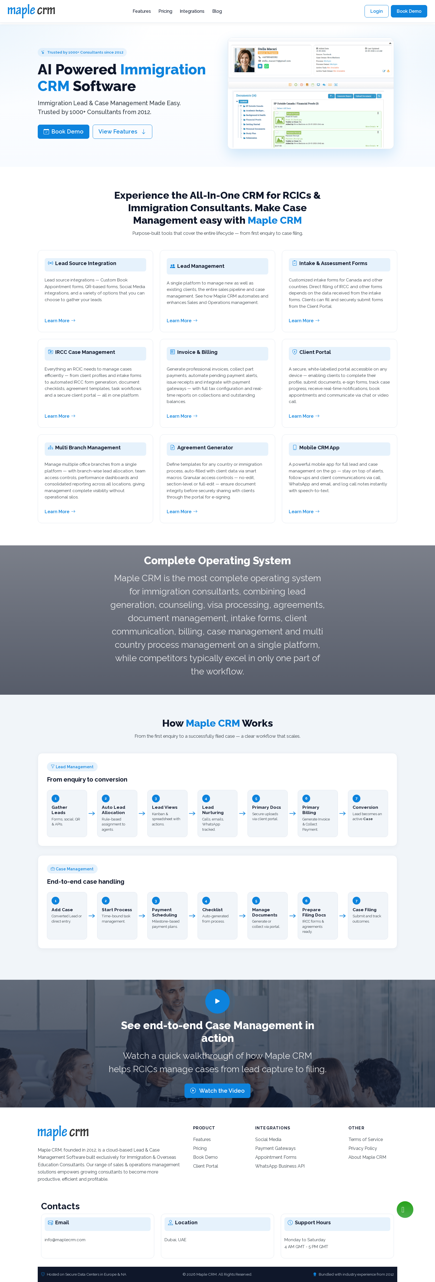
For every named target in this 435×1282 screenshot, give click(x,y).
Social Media (268, 1139)
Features (142, 11)
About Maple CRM (367, 1157)
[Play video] (217, 1001)
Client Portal (205, 1166)
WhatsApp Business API (280, 1166)
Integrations (192, 11)
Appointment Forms (276, 1157)
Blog (217, 11)
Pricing (165, 11)
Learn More (60, 321)
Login (376, 11)
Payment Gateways (275, 1148)
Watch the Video (217, 1090)
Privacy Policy (362, 1148)
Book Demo (409, 11)
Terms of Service (365, 1139)
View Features (122, 131)
